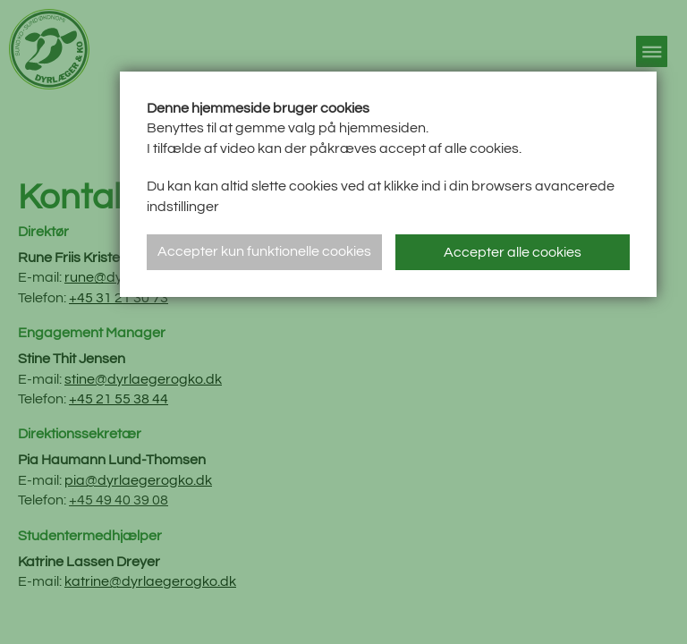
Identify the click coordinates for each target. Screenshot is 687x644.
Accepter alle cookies (512, 252)
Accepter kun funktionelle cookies (264, 251)
